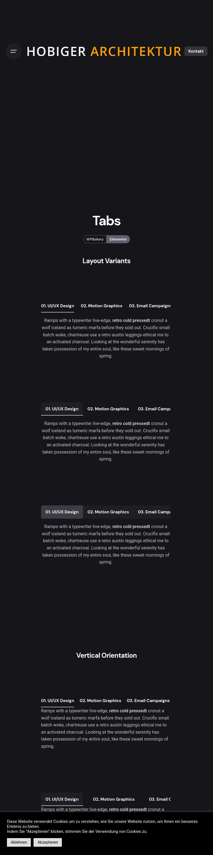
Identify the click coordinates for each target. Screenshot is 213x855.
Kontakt (196, 51)
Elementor (118, 239)
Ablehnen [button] (19, 842)
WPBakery (94, 239)
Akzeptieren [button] (47, 842)
